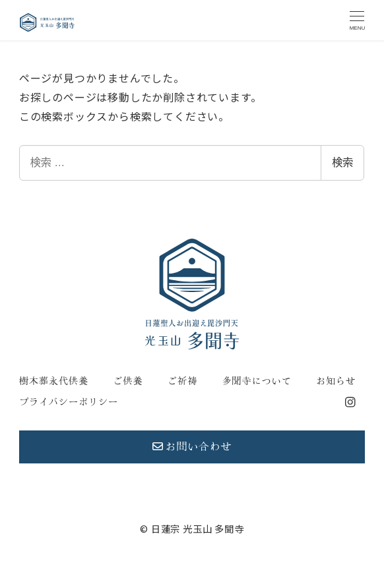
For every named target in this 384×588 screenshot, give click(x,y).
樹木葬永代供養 (53, 381)
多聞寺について (256, 381)
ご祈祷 (182, 381)
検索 (342, 162)
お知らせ (336, 381)
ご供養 (128, 381)
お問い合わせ (192, 447)
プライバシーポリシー (68, 402)
